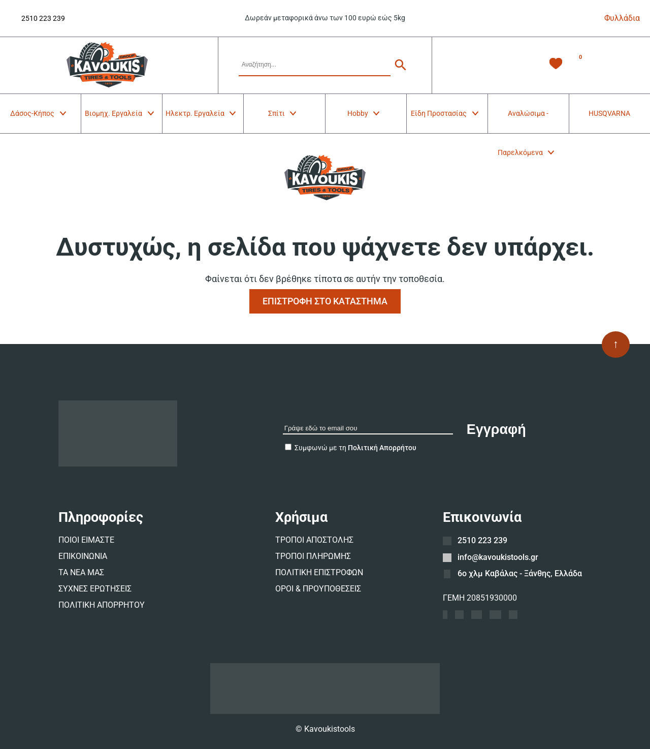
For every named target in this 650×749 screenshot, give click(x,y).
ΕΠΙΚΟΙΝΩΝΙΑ (82, 556)
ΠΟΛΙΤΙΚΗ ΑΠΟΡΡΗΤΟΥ (101, 605)
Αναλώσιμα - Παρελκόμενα (527, 121)
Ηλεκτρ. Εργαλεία (202, 113)
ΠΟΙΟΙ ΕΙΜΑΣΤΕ (86, 540)
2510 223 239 (43, 18)
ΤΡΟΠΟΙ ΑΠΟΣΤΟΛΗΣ (314, 540)
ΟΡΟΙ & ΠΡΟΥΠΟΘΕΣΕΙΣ (318, 589)
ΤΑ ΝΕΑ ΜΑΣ (81, 572)
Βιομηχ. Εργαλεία (120, 113)
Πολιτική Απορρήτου (382, 448)
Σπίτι (283, 113)
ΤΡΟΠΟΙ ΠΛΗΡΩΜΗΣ (313, 556)
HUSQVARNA (609, 113)
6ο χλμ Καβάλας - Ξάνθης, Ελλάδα (520, 573)
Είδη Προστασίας (445, 113)
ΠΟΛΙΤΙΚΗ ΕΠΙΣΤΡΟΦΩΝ (319, 572)
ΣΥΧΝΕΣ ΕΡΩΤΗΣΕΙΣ (95, 589)
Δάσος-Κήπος (39, 113)
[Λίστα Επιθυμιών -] (555, 65)
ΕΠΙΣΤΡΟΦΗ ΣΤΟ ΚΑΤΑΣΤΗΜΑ (325, 301)
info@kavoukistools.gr (498, 557)
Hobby (364, 113)
